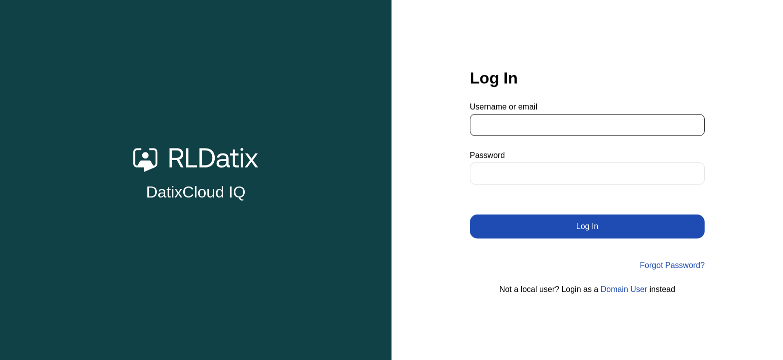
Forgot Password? (672, 265)
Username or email (503, 106)
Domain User (624, 289)
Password (487, 155)
